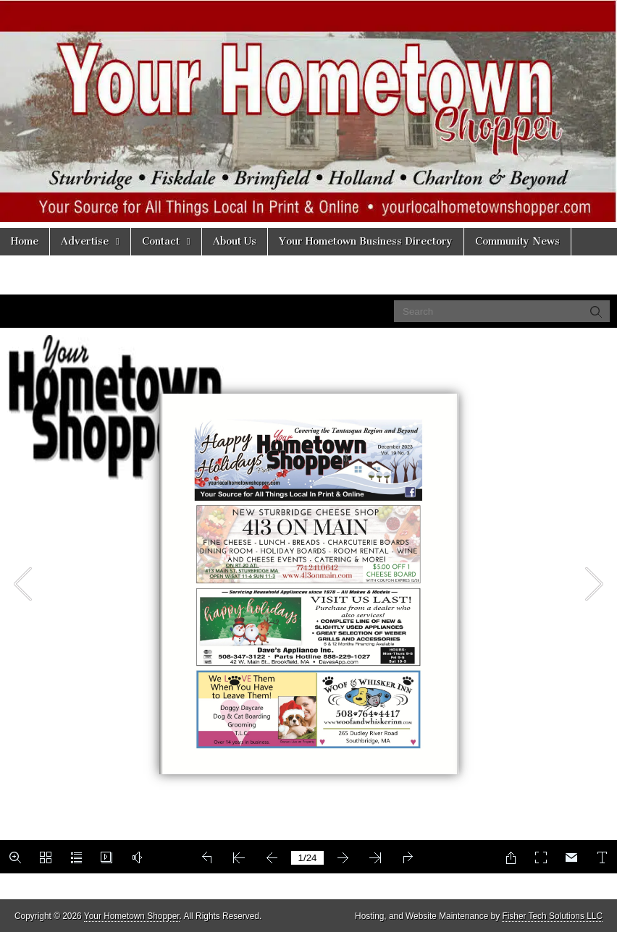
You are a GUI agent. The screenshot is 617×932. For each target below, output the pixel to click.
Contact (161, 241)
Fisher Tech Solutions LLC (552, 916)
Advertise (85, 241)
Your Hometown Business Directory (366, 241)
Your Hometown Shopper (132, 916)
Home (24, 241)
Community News (517, 241)
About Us (234, 241)
